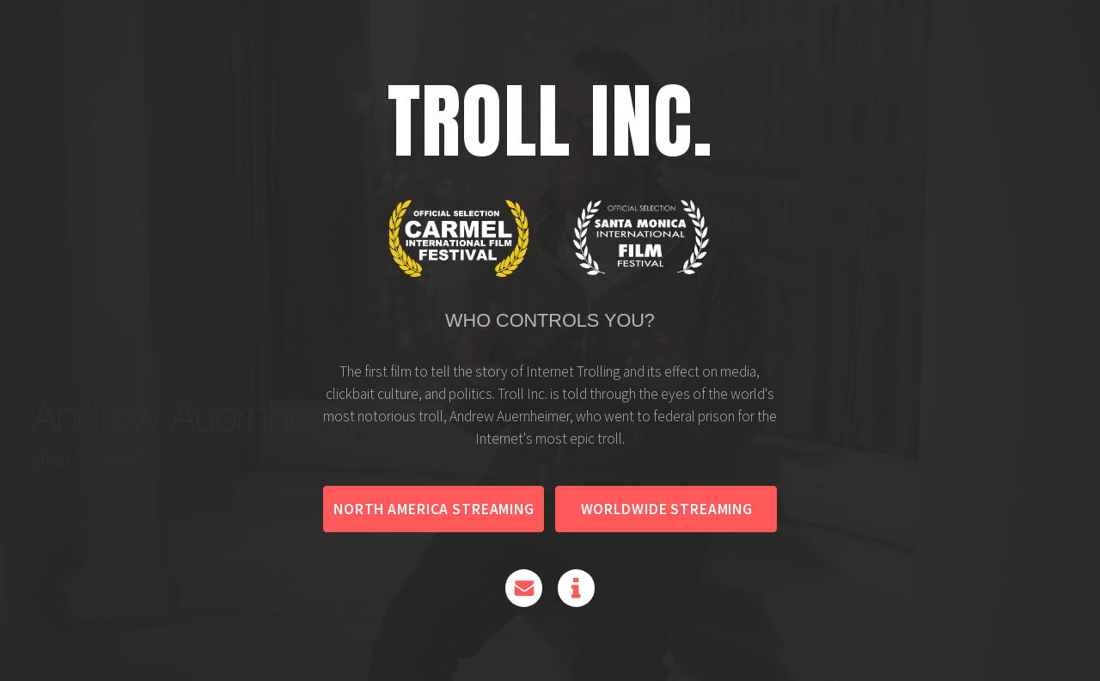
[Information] (576, 589)
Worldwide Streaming (667, 510)
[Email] (523, 589)
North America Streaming (434, 510)
